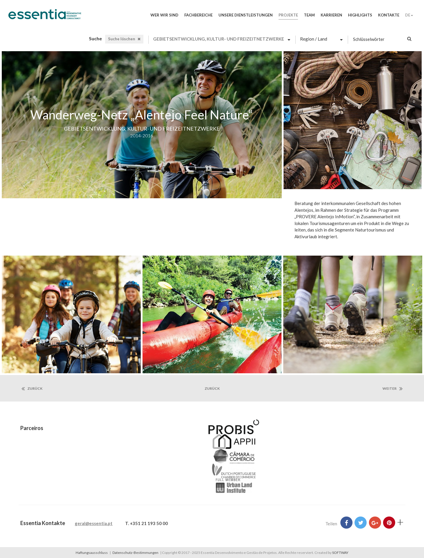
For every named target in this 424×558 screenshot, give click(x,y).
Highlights (360, 15)
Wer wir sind (164, 15)
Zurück (31, 389)
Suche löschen (124, 38)
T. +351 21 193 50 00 (146, 523)
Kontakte (388, 15)
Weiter (392, 389)
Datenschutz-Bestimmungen (135, 552)
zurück (212, 388)
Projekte (288, 15)
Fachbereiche (198, 15)
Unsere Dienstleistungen (245, 15)
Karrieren (331, 15)
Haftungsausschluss (92, 552)
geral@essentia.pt (93, 523)
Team (309, 15)
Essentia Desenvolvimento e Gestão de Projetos (45, 17)
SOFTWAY (340, 552)
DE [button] (409, 15)
